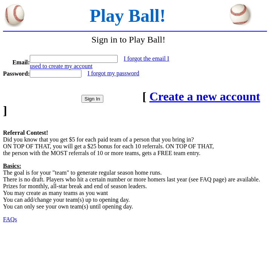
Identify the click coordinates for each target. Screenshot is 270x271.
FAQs (10, 219)
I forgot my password (113, 73)
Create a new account (204, 96)
